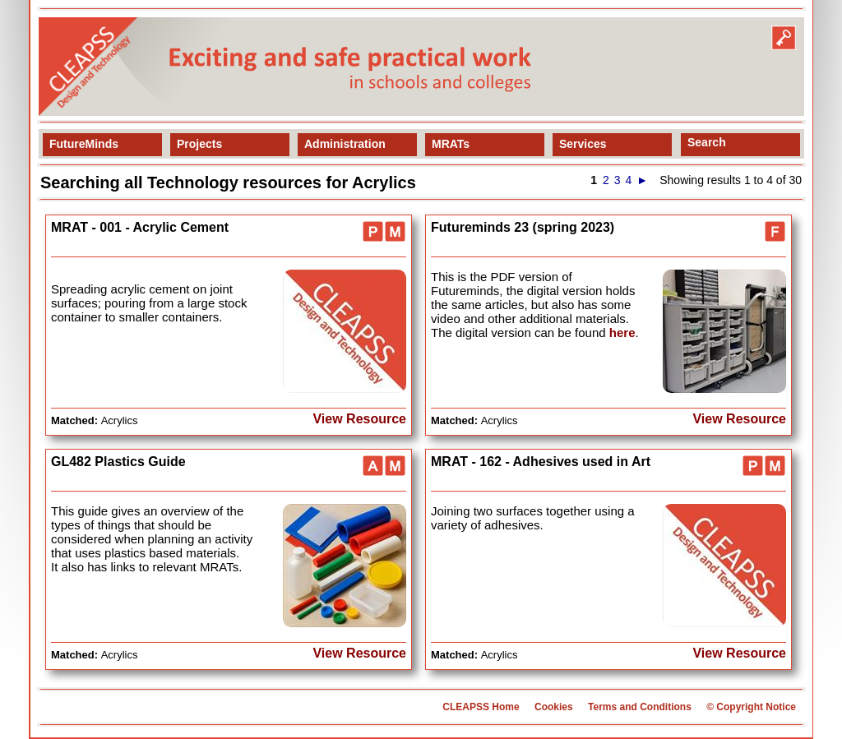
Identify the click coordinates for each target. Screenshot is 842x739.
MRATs (451, 143)
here (622, 332)
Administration (345, 143)
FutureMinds (83, 143)
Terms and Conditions (640, 707)
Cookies (553, 707)
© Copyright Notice (751, 707)
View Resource (359, 419)
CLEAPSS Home (480, 707)
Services (583, 143)
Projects (199, 143)
